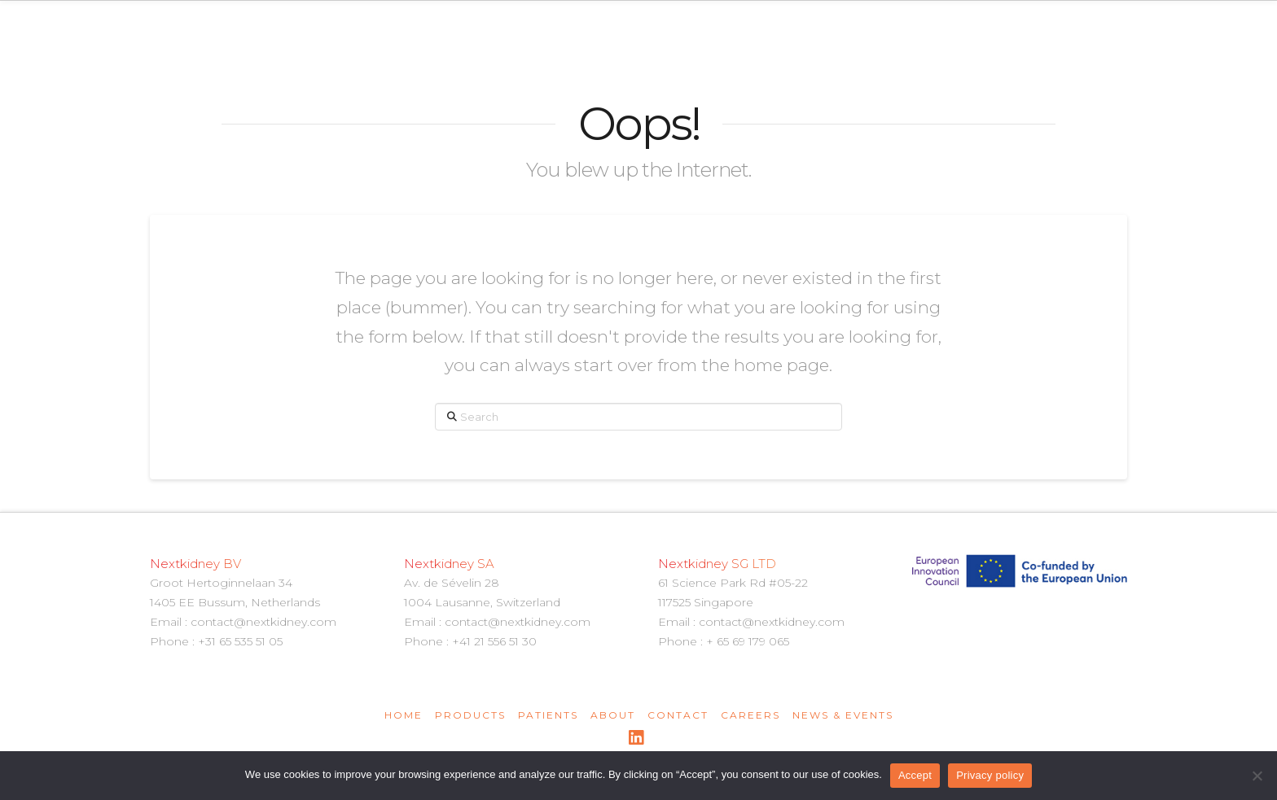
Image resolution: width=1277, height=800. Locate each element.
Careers (750, 715)
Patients (548, 715)
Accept (915, 775)
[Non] (1256, 775)
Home (403, 715)
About (612, 715)
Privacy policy (990, 775)
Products (470, 715)
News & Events (842, 715)
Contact (678, 715)
